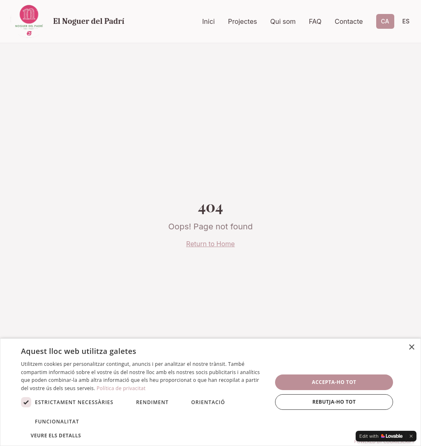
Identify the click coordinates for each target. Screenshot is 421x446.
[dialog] (210, 392)
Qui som (283, 21)
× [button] (411, 347)
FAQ (315, 21)
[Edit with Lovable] (381, 436)
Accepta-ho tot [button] (334, 382)
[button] (143, 435)
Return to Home (210, 244)
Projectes (242, 21)
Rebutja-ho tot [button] (334, 401)
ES (406, 21)
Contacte (349, 21)
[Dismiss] (411, 436)
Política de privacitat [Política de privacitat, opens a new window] (121, 388)
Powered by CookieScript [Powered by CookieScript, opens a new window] (384, 441)
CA (385, 21)
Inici (208, 21)
